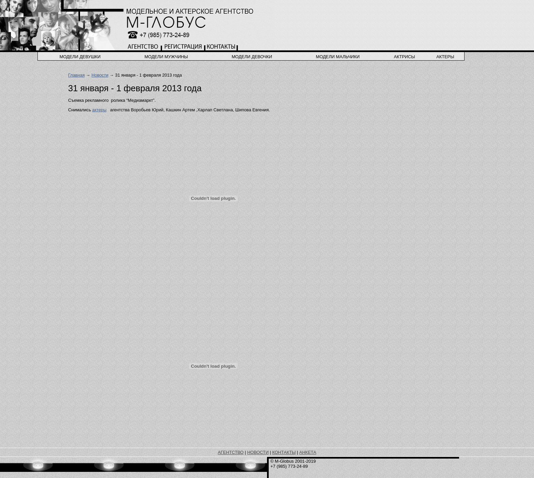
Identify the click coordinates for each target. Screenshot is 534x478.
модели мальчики (338, 56)
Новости (100, 75)
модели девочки (252, 56)
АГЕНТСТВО (231, 452)
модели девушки (80, 56)
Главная (76, 75)
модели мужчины (166, 56)
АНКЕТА (307, 452)
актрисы (404, 56)
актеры (445, 56)
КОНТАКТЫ (284, 452)
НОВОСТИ (258, 452)
